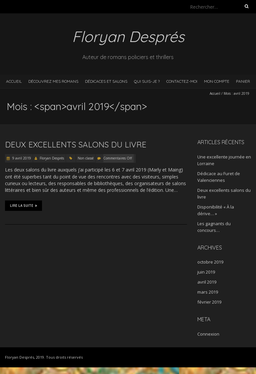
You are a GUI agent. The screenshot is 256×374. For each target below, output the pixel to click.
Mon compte (216, 81)
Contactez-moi (181, 81)
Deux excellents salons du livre (75, 144)
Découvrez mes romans (53, 81)
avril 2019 (206, 282)
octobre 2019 (210, 262)
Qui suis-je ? (147, 81)
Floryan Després (52, 158)
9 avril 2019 (21, 158)
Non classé (86, 158)
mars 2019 (207, 292)
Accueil (14, 81)
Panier (243, 81)
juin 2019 (206, 272)
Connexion (208, 334)
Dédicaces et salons (106, 81)
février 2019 (209, 302)
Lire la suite (23, 205)
